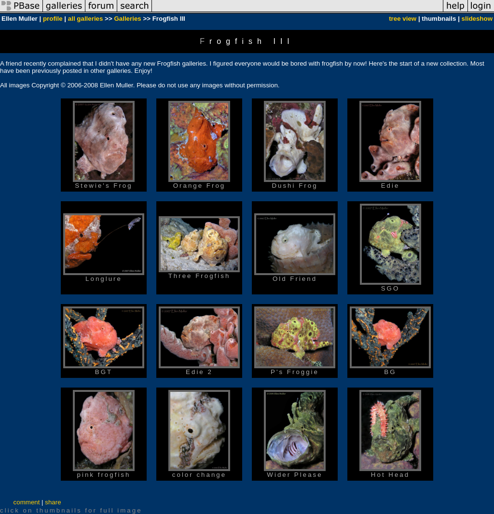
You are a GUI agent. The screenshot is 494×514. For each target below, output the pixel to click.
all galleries (85, 18)
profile (53, 18)
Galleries (127, 18)
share (53, 502)
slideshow (477, 18)
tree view (402, 18)
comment (27, 502)
